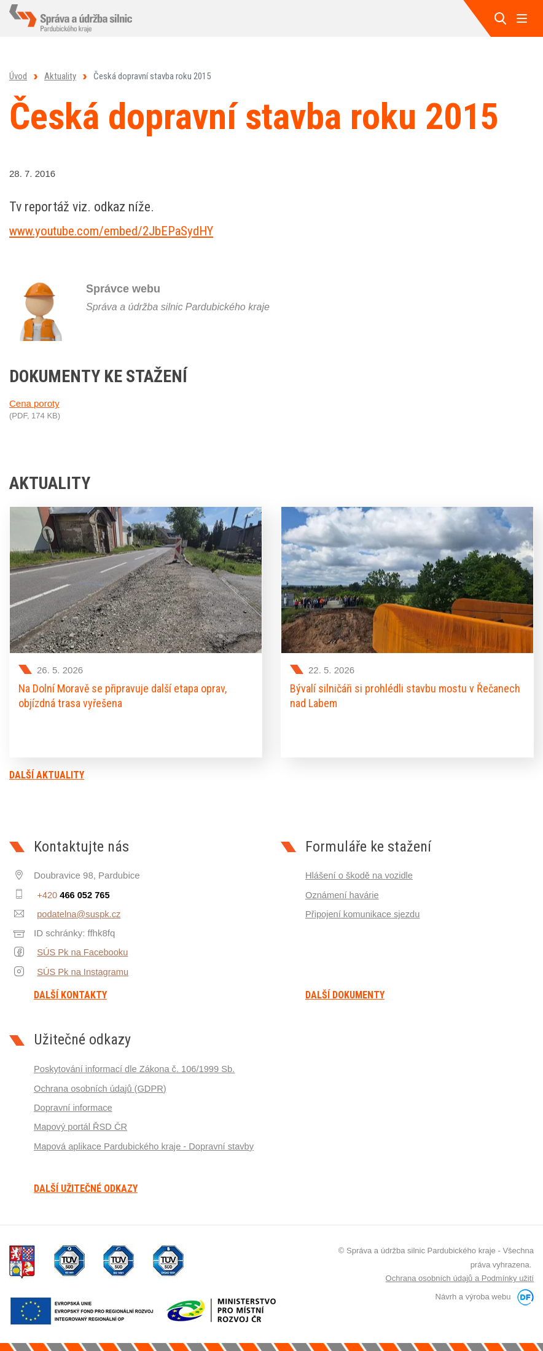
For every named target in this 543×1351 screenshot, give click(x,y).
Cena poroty (34, 403)
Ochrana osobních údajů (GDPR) (102, 1084)
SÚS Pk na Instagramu (81, 967)
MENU (521, 18)
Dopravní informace (74, 1103)
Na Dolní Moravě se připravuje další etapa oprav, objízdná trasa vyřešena (122, 696)
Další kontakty (70, 992)
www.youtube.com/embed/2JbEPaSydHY (119, 230)
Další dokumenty (345, 992)
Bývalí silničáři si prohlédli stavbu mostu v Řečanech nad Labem (405, 696)
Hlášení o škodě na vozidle (360, 872)
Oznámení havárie (343, 891)
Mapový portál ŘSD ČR (82, 1123)
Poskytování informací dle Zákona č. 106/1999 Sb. (137, 1065)
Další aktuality (46, 771)
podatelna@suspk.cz (76, 910)
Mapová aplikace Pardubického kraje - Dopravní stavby (146, 1142)
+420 (71, 891)
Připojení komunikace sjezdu (364, 910)
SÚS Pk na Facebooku (80, 948)
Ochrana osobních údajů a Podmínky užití (460, 1275)
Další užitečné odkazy (86, 1186)
